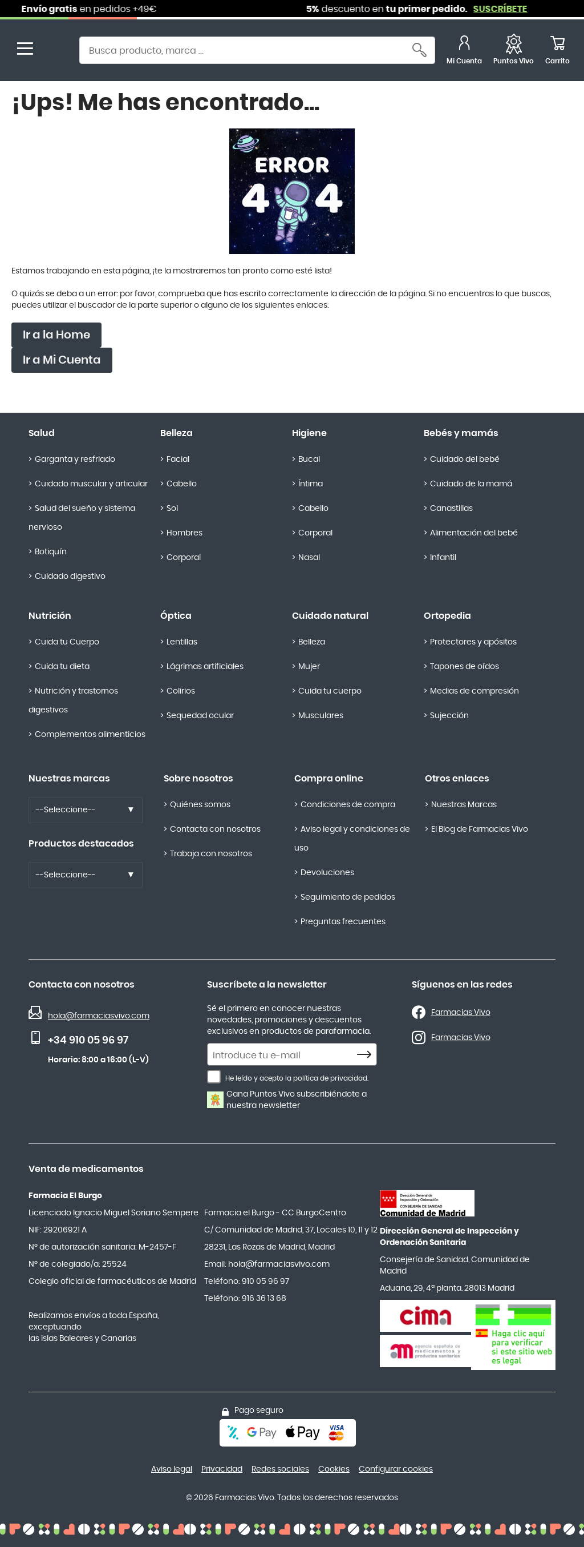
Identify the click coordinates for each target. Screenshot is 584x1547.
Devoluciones (327, 873)
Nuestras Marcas (464, 805)
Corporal (184, 558)
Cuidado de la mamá (471, 484)
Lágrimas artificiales (205, 667)
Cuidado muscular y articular (91, 484)
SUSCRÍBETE (509, 9)
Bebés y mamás (461, 433)
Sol (172, 509)
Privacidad (221, 1469)
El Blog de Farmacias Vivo (479, 829)
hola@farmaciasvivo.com (98, 1016)
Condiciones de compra (348, 805)
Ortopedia (447, 616)
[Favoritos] (513, 52)
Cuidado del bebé (465, 460)
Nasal (309, 558)
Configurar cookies (396, 1469)
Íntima (310, 484)
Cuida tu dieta (62, 667)
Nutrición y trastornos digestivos (73, 700)
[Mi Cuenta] (464, 52)
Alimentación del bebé (474, 533)
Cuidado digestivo (70, 577)
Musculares (320, 716)
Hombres (184, 533)
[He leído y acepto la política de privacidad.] (214, 1076)
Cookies (334, 1469)
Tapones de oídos (464, 667)
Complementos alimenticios (90, 735)
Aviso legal (171, 1469)
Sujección (449, 716)
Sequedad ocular (200, 716)
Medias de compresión (474, 691)
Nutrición (50, 616)
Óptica (176, 616)
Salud (42, 433)
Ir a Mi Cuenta (62, 360)
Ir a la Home (56, 335)
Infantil (443, 558)
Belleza (176, 433)
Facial (178, 460)
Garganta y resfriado (75, 460)
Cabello (182, 484)
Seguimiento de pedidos (348, 897)
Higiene (309, 433)
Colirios (181, 691)
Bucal (309, 460)
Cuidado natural (330, 616)
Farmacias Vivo (460, 1013)
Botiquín (51, 552)
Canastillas (451, 509)
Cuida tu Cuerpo (67, 642)
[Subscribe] (367, 1055)
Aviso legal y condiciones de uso (352, 838)
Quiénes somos (200, 805)
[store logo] (56, 52)
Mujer (309, 667)
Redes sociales (280, 1469)
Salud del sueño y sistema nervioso (82, 518)
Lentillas (182, 642)
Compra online (328, 778)
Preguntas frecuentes (343, 922)
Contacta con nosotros (215, 829)
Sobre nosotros (198, 778)
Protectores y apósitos (473, 642)
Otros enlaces (457, 778)
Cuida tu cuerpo (330, 691)
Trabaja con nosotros (211, 854)
